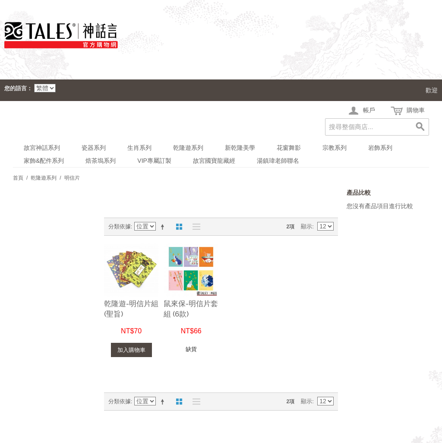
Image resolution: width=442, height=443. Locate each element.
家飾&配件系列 (44, 160)
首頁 (18, 178)
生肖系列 (139, 147)
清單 (194, 226)
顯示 (306, 226)
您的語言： (18, 88)
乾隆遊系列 (188, 147)
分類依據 (119, 226)
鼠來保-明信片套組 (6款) (191, 308)
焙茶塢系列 (100, 160)
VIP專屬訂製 (154, 160)
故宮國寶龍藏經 (214, 160)
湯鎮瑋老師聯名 (278, 160)
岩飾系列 (380, 147)
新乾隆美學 (240, 147)
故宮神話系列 (42, 147)
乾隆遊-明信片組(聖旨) (131, 308)
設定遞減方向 (164, 226)
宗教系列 (334, 147)
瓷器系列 (94, 147)
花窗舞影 (289, 147)
